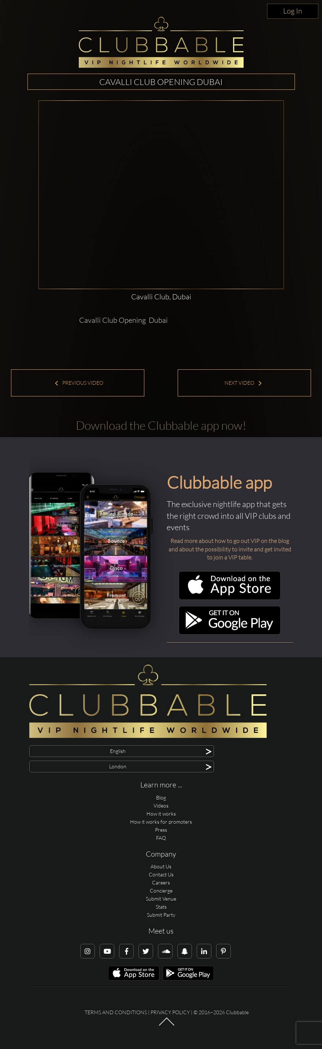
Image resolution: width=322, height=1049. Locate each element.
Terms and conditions (116, 1012)
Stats (161, 907)
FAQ (161, 838)
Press (161, 830)
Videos (161, 805)
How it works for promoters (161, 822)
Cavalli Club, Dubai (161, 296)
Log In (292, 10)
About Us (161, 866)
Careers (161, 882)
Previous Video (78, 383)
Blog (161, 797)
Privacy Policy (170, 1012)
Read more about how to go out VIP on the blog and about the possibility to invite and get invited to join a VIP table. (230, 549)
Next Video (243, 383)
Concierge (161, 890)
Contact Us (161, 874)
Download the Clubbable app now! (161, 425)
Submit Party (161, 915)
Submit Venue (161, 898)
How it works (161, 813)
